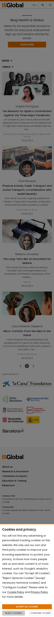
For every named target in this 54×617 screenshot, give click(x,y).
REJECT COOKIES (13, 613)
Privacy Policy (39, 592)
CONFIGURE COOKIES (40, 613)
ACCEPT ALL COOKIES (27, 606)
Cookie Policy (15, 592)
